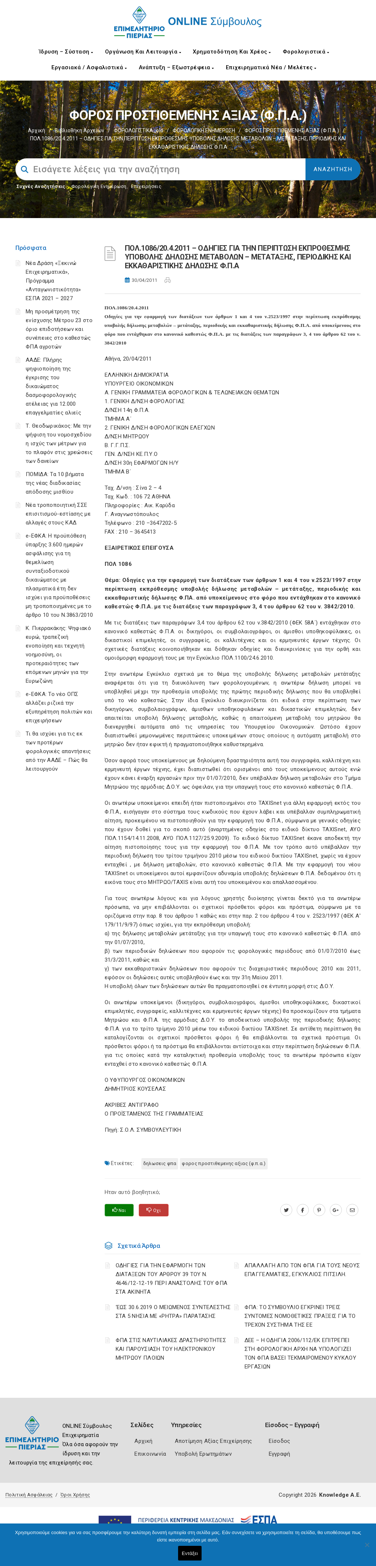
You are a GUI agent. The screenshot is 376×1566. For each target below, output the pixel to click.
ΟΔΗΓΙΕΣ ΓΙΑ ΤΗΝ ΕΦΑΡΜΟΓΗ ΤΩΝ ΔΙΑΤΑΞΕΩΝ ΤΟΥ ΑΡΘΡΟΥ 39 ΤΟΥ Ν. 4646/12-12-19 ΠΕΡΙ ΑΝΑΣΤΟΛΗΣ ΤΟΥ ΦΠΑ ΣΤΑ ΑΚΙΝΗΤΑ (172, 1278)
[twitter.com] (286, 1210)
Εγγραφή (279, 1454)
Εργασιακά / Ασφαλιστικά (89, 67)
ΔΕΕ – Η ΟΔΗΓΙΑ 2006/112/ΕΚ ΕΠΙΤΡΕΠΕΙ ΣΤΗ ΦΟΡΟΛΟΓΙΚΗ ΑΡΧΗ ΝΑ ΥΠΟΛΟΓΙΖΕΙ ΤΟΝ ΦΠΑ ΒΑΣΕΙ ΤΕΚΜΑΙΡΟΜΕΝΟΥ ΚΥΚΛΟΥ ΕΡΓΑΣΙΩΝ (300, 1353)
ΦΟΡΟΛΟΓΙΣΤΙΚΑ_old (138, 130)
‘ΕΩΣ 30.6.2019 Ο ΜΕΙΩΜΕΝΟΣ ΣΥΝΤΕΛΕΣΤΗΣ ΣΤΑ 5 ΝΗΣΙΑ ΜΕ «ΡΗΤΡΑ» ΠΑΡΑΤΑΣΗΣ (173, 1311)
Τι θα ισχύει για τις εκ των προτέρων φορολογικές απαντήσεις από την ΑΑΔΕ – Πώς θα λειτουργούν (58, 751)
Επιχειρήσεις (146, 186)
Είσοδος (279, 1441)
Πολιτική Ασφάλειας (29, 1494)
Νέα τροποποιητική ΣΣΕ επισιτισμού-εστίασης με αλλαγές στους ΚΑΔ (58, 514)
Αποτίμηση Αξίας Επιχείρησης (213, 1441)
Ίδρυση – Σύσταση (66, 51)
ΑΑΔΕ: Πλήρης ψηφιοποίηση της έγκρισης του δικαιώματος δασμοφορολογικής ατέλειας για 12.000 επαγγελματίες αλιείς (53, 386)
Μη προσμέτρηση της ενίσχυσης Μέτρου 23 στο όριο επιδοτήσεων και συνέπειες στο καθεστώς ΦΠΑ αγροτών (59, 329)
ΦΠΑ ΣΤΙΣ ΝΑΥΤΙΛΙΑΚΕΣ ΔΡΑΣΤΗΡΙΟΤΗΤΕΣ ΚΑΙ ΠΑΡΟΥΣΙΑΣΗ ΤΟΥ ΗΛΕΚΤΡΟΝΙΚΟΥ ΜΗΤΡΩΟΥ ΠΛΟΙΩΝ (171, 1349)
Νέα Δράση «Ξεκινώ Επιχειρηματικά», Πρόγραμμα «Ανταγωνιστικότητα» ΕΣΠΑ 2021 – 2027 (53, 281)
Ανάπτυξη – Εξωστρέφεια (176, 67)
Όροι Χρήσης (75, 1494)
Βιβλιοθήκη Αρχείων (79, 130)
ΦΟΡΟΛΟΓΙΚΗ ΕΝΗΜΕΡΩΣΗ (204, 130)
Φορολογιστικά (306, 51)
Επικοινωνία (150, 1454)
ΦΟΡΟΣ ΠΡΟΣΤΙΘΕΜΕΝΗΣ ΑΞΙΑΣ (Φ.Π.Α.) (292, 130)
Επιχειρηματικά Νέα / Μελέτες (271, 67)
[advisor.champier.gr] (352, 1210)
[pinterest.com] (319, 1210)
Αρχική (36, 130)
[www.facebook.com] (302, 1210)
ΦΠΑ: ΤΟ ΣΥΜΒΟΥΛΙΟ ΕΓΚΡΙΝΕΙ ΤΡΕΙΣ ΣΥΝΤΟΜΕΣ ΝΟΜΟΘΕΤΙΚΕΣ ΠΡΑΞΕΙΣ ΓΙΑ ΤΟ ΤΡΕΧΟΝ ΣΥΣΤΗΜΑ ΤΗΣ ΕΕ (300, 1316)
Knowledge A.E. (340, 1495)
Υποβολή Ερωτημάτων (203, 1454)
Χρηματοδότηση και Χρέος (232, 51)
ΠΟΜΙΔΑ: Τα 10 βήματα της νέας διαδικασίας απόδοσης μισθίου (55, 483)
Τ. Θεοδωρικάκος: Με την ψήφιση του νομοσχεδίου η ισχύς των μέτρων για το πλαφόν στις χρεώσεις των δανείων (59, 443)
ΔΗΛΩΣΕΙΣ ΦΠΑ (160, 1163)
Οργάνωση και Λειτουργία (143, 51)
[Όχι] (366, 1548)
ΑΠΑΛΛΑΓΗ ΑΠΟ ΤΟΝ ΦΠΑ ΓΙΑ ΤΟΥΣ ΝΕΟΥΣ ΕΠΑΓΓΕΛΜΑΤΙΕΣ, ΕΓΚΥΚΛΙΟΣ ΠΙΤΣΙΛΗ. (302, 1270)
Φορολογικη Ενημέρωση (99, 186)
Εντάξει (190, 1553)
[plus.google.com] (336, 1210)
